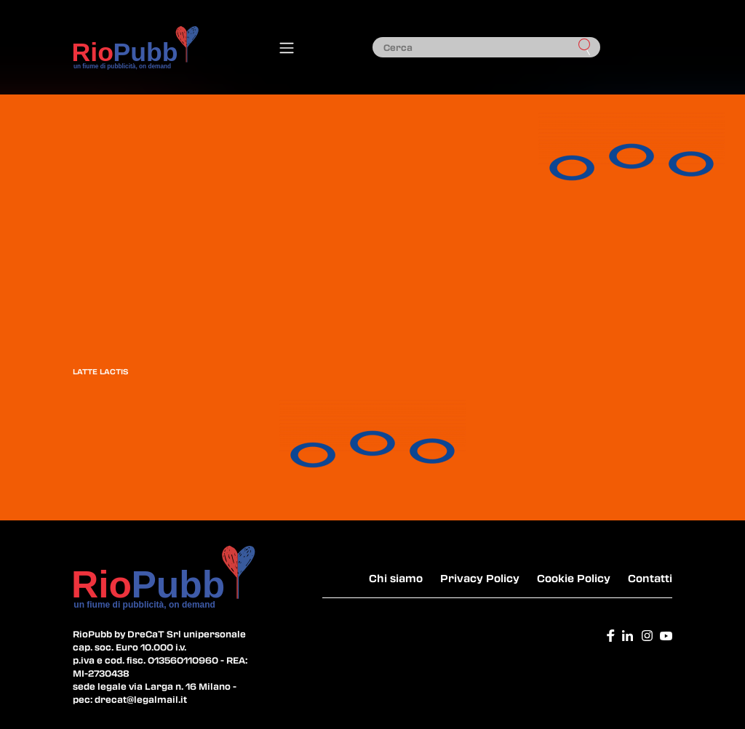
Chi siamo (396, 578)
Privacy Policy (479, 578)
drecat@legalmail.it (141, 699)
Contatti (650, 578)
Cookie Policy (573, 578)
